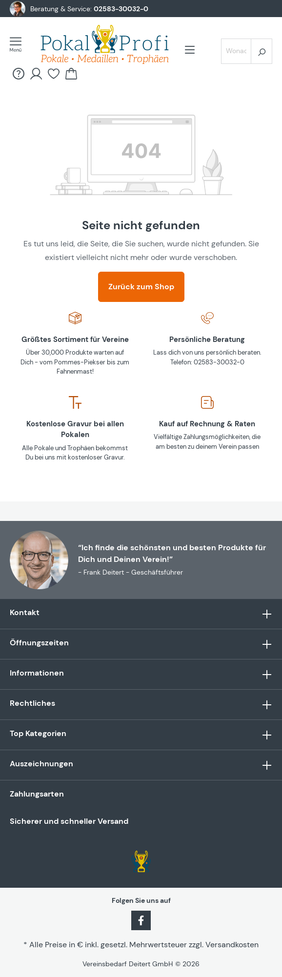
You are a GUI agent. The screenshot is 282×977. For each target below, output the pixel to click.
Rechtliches (32, 703)
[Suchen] (261, 51)
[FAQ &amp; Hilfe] (18, 73)
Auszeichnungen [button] (141, 765)
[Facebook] (141, 919)
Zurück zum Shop (141, 286)
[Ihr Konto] (36, 73)
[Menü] (18, 44)
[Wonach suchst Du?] (236, 51)
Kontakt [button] (141, 614)
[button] (141, 674)
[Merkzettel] (53, 73)
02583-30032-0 (121, 8)
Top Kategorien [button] (141, 735)
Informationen (37, 673)
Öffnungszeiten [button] (141, 644)
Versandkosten (232, 944)
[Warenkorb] (71, 73)
